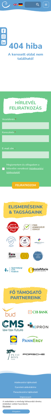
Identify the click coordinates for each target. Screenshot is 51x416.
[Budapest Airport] (13, 312)
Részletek (7, 406)
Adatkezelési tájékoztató (25, 382)
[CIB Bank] (38, 312)
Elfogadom (16, 411)
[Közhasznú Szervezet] (11, 241)
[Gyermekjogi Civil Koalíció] (13, 270)
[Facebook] (3, 31)
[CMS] (13, 325)
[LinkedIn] (3, 42)
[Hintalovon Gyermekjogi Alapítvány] (24, 241)
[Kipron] (38, 325)
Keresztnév (8, 132)
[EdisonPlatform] (39, 241)
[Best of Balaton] (13, 227)
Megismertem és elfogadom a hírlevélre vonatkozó (24, 168)
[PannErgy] (32, 340)
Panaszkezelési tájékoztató (25, 392)
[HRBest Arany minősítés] (18, 256)
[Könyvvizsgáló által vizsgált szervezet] (38, 255)
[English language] (15, 4)
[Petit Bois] (12, 354)
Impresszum (25, 397)
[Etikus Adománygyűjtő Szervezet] (33, 227)
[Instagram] (3, 36)
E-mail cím (8, 148)
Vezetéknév (8, 119)
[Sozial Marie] (38, 270)
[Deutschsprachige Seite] (20, 4)
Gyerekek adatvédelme (25, 387)
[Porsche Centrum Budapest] (34, 354)
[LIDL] (13, 340)
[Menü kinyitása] (46, 5)
